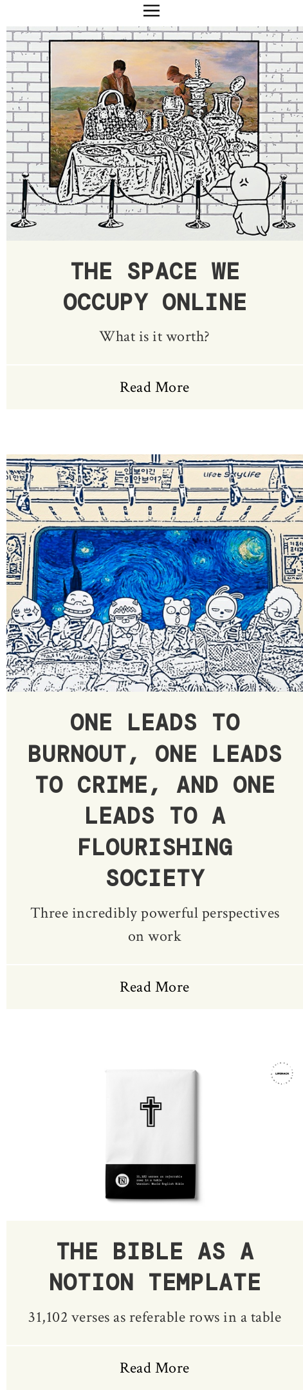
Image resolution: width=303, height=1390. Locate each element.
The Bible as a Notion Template (155, 1267)
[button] (151, 11)
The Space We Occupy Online (155, 287)
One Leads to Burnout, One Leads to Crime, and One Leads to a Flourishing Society (155, 801)
